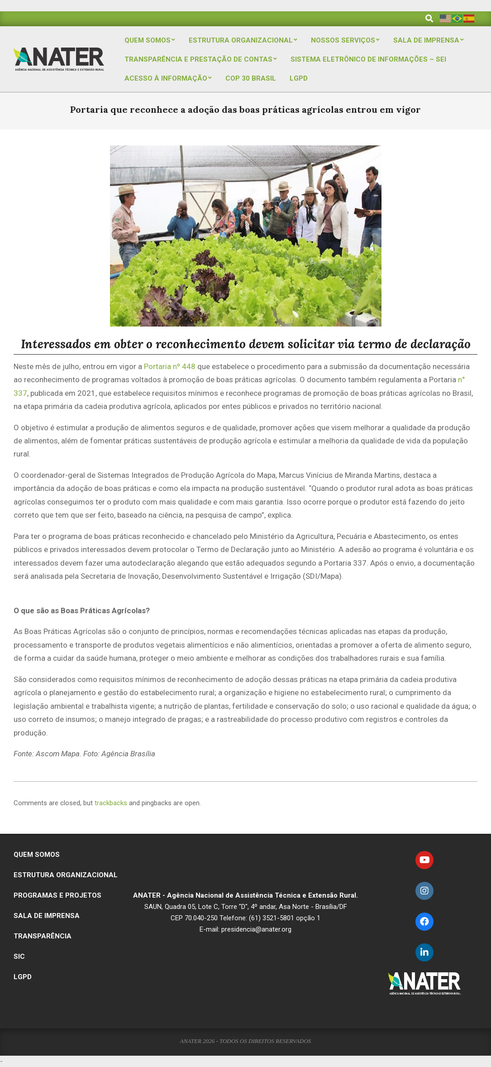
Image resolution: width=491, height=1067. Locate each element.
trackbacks (111, 803)
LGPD (23, 977)
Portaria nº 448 (169, 366)
